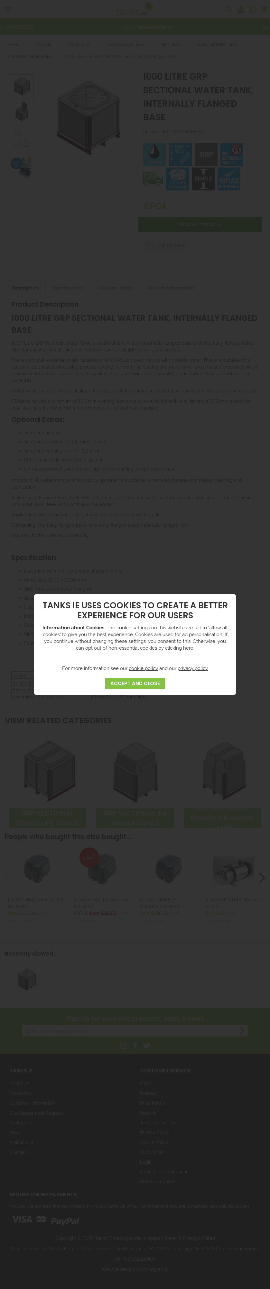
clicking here (179, 647)
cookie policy (143, 668)
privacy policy (193, 668)
